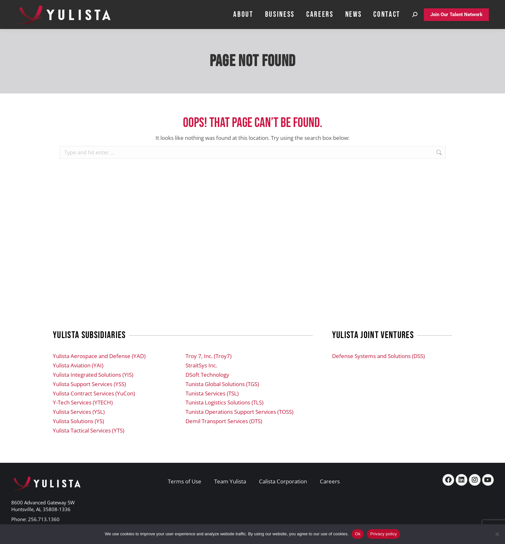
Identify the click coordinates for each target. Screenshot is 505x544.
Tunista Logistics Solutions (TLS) (224, 402)
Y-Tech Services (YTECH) (83, 402)
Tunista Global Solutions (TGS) (222, 384)
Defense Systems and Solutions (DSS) (378, 356)
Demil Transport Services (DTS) (224, 421)
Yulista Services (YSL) (79, 411)
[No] (497, 534)
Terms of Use (184, 481)
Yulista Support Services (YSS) (89, 384)
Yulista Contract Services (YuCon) (94, 393)
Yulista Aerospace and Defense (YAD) (99, 356)
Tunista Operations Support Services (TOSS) (239, 411)
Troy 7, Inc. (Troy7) (209, 356)
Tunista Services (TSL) (212, 393)
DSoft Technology (207, 374)
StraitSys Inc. (201, 365)
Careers (330, 481)
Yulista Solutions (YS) (78, 421)
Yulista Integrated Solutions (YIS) (93, 374)
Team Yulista (230, 481)
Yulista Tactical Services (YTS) (88, 430)
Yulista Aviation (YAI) (78, 365)
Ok (357, 533)
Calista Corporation (283, 481)
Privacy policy (383, 533)
